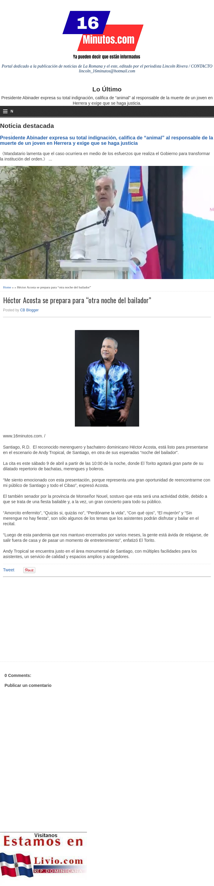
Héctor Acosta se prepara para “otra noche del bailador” (77, 300)
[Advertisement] (50, 618)
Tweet (8, 569)
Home (7, 287)
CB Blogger (29, 310)
